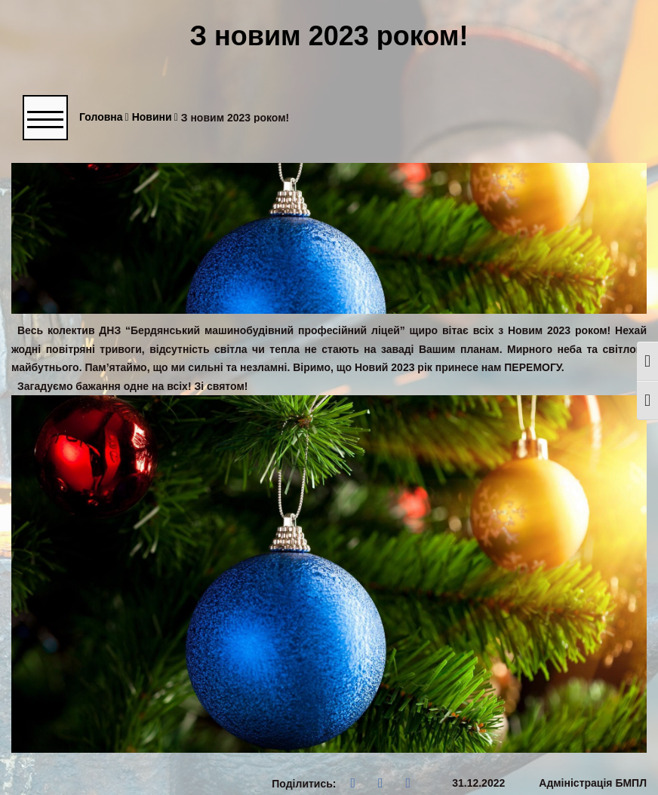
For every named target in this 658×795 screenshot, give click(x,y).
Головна (104, 117)
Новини (155, 117)
